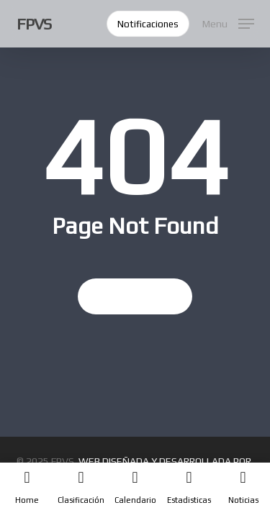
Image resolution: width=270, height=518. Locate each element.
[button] (228, 21)
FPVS (34, 24)
